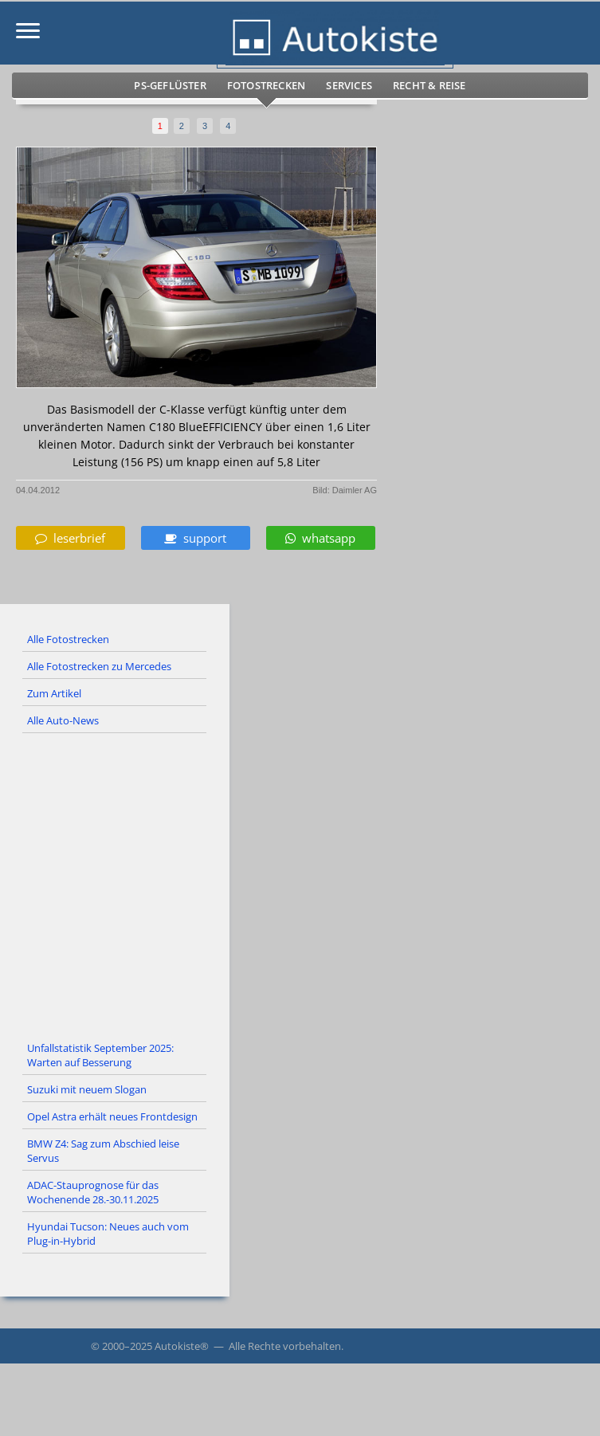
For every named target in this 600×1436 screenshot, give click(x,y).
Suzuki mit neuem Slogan (87, 1089)
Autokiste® (182, 1346)
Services (349, 85)
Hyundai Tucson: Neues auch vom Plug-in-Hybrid (108, 1233)
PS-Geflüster (170, 85)
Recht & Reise (429, 85)
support (195, 538)
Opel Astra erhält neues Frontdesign (112, 1116)
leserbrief (70, 538)
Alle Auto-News (63, 720)
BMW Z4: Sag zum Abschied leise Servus (103, 1150)
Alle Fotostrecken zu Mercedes (99, 666)
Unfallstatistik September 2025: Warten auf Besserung (100, 1055)
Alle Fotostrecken (68, 639)
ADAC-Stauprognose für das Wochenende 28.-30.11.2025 (93, 1192)
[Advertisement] (300, 884)
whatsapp (320, 538)
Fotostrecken (266, 85)
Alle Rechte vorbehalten (285, 1346)
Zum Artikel (54, 693)
